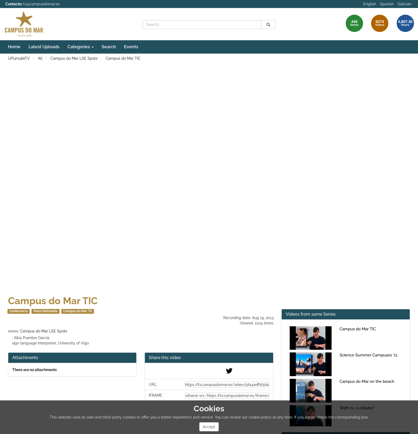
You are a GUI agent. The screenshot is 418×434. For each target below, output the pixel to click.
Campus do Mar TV (77, 311)
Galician (404, 4)
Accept (209, 427)
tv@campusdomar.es (41, 4)
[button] (209, 358)
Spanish (387, 4)
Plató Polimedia (46, 311)
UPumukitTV (19, 58)
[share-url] (227, 385)
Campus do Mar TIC (123, 58)
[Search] (268, 24)
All (40, 58)
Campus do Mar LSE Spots (74, 58)
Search (109, 46)
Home (14, 46)
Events (131, 46)
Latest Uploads (44, 46)
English (369, 4)
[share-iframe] (227, 396)
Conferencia (18, 311)
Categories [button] (80, 46)
